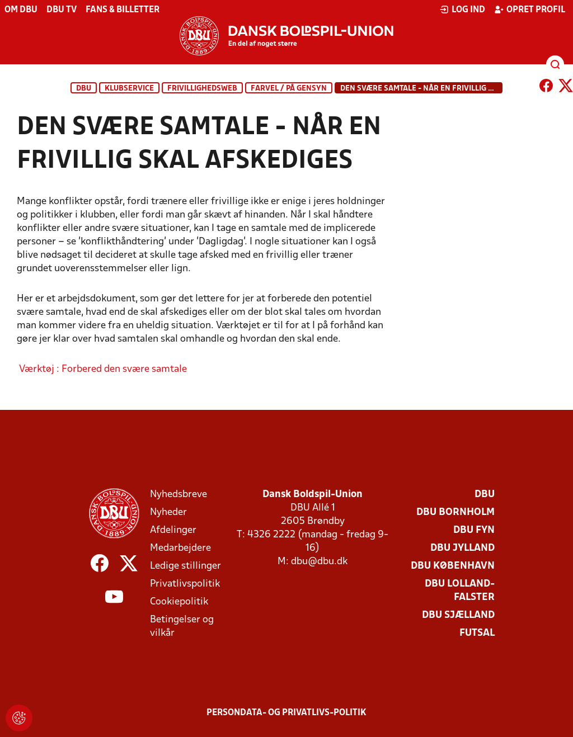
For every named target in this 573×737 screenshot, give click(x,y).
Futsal (477, 633)
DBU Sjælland (458, 615)
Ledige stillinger (185, 566)
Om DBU (20, 10)
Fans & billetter (122, 10)
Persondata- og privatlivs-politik (286, 713)
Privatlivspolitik (185, 584)
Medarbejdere (180, 548)
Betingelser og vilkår (182, 626)
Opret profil (529, 9)
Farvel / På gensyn (289, 88)
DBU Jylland (462, 548)
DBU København (453, 566)
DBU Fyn (474, 530)
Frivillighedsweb (202, 88)
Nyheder (168, 512)
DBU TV (61, 10)
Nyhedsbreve (178, 494)
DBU (83, 88)
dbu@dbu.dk (319, 561)
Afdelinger (173, 530)
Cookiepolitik (179, 602)
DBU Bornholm (455, 512)
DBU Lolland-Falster (460, 590)
